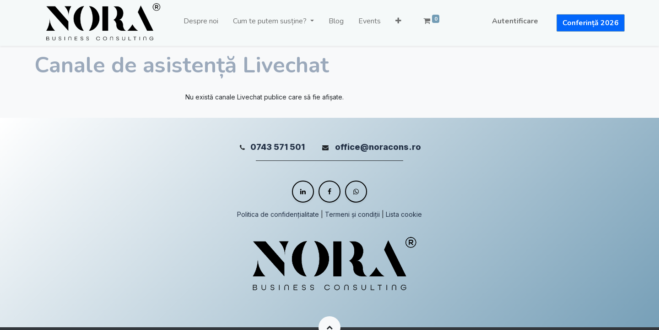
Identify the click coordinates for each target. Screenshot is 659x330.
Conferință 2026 (590, 23)
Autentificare (515, 21)
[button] (398, 23)
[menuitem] (201, 23)
